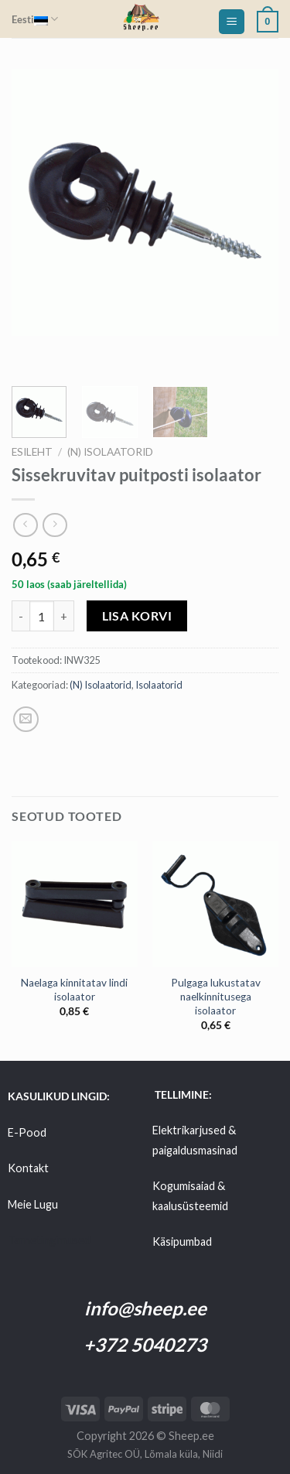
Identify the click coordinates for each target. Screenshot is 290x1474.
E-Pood (27, 1132)
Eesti (35, 19)
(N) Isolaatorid (110, 452)
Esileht (32, 452)
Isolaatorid (159, 685)
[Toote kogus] (41, 615)
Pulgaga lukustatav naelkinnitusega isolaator (216, 996)
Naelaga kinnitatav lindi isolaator (74, 989)
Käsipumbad (182, 1241)
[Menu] (231, 22)
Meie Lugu (33, 1204)
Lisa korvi (137, 616)
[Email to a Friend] (26, 719)
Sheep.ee (191, 1435)
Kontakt (28, 1168)
